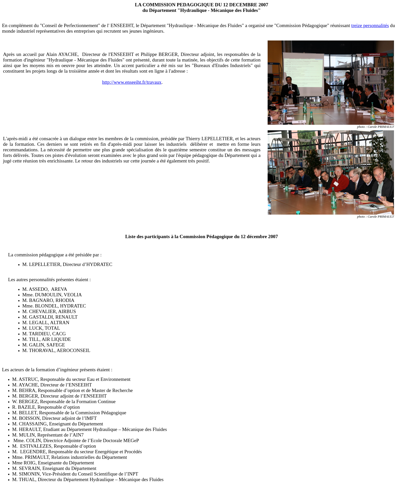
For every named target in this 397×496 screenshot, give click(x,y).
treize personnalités (370, 25)
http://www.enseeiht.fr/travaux (131, 82)
